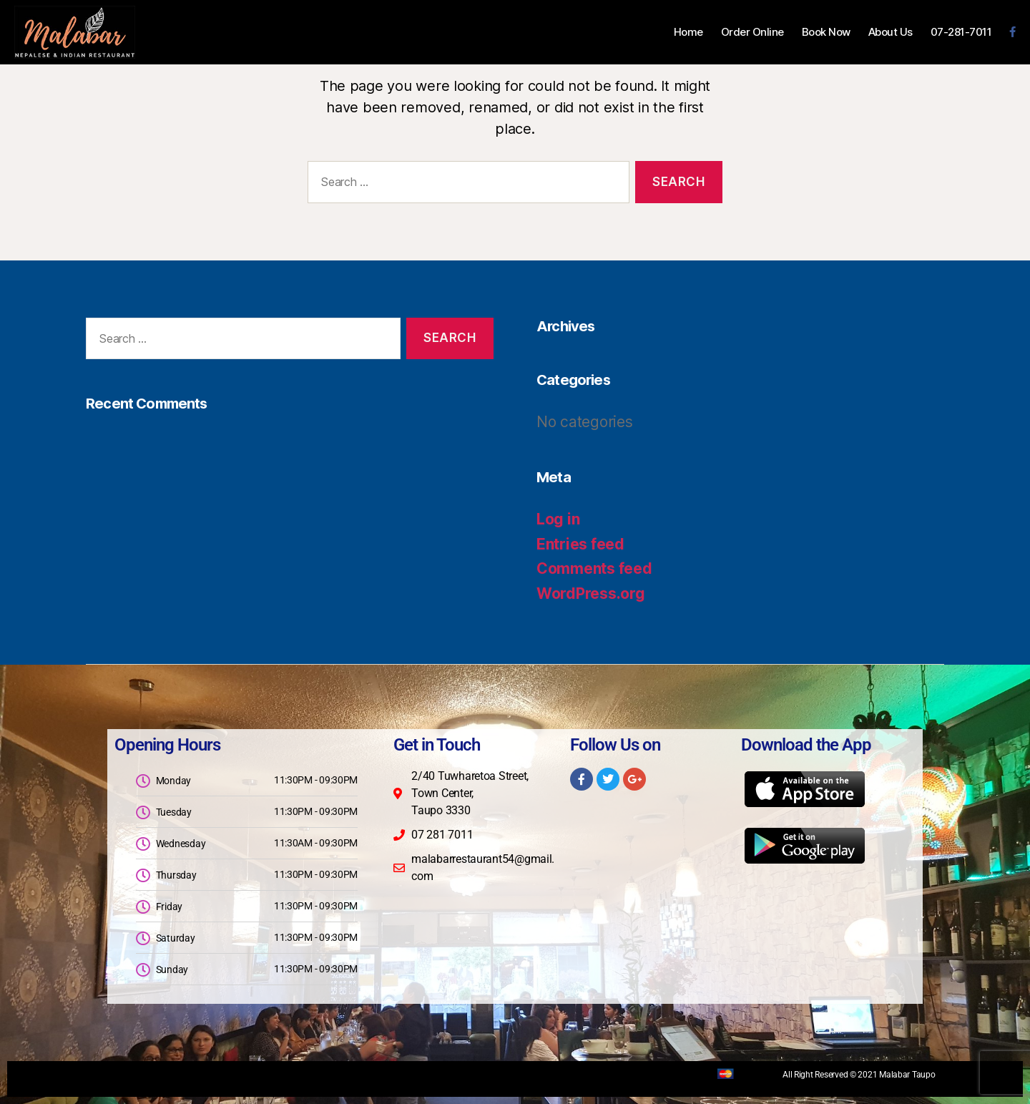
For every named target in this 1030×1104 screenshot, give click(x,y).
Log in (557, 519)
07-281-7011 (961, 32)
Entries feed (580, 544)
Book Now (826, 32)
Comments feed (594, 568)
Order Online (752, 32)
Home (688, 32)
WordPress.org (590, 593)
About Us (890, 32)
